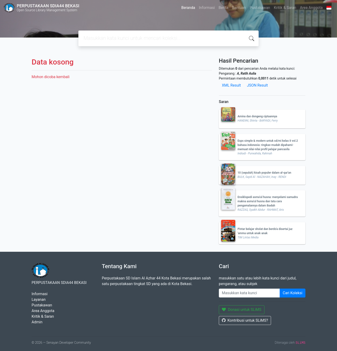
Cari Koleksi (292, 293)
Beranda (188, 7)
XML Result (231, 85)
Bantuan (239, 7)
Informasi (207, 7)
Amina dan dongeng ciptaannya (257, 116)
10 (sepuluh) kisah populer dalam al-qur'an (264, 172)
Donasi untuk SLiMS (241, 309)
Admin (37, 322)
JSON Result (257, 85)
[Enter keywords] (249, 293)
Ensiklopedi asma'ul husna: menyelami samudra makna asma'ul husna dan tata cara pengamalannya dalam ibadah (268, 201)
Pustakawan (260, 7)
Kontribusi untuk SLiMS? (245, 320)
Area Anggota (311, 7)
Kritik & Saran (285, 7)
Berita (223, 7)
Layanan (39, 299)
